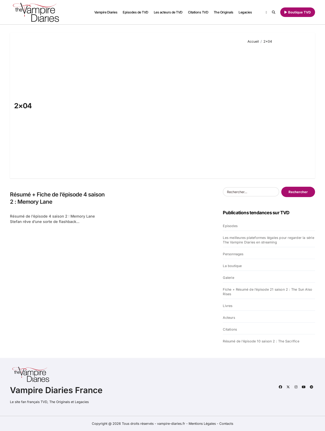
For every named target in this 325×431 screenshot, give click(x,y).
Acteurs (229, 317)
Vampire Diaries (106, 12)
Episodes (230, 226)
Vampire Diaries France (56, 390)
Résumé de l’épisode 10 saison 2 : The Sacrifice (261, 341)
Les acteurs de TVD (168, 12)
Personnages (233, 254)
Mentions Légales (203, 423)
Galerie (228, 278)
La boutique (232, 266)
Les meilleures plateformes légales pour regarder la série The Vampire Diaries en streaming (268, 240)
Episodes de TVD (135, 12)
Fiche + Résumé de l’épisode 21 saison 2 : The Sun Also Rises (267, 291)
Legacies (245, 12)
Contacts (226, 423)
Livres (227, 306)
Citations (230, 329)
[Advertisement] (278, 108)
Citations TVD (198, 12)
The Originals (223, 12)
